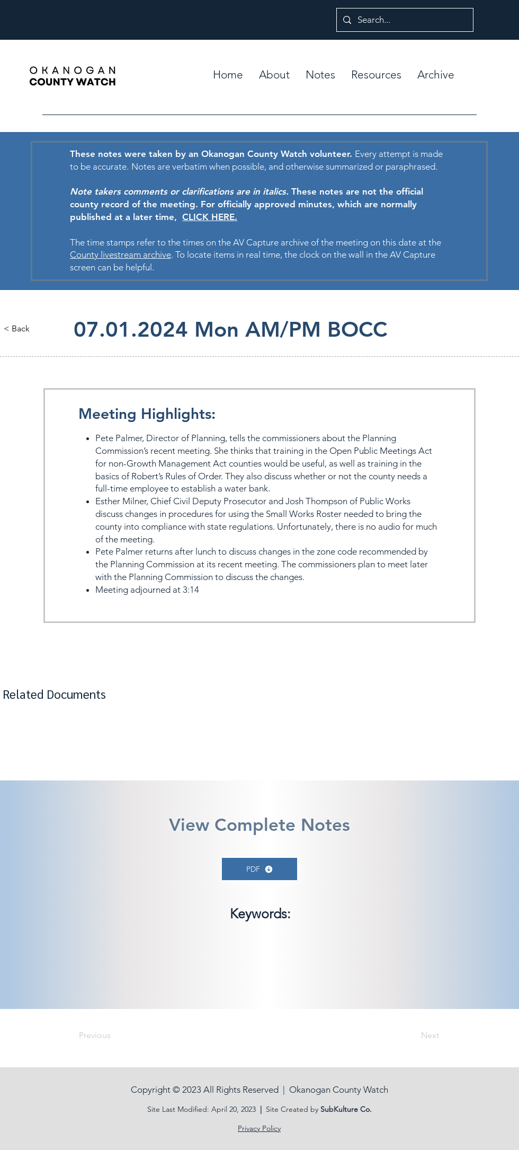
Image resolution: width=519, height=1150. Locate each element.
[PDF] (259, 869)
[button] (320, 75)
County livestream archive (120, 254)
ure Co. (359, 1109)
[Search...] (404, 19)
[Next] (412, 1035)
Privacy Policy (259, 1128)
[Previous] (114, 1035)
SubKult (333, 1109)
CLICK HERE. (209, 217)
